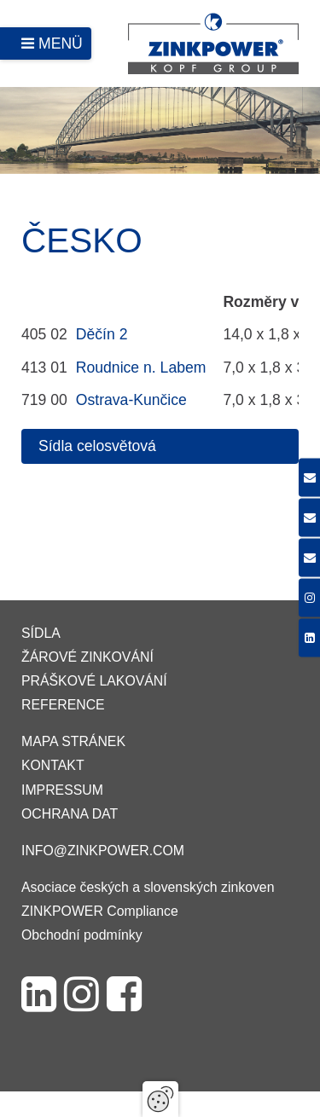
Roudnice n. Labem (141, 367)
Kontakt (52, 765)
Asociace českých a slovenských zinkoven (147, 887)
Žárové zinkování (87, 657)
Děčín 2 (102, 334)
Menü (60, 43)
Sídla (41, 633)
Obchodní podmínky (82, 935)
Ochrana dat (69, 814)
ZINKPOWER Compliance (99, 911)
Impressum (62, 790)
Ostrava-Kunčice (131, 399)
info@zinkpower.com (102, 850)
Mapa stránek (73, 741)
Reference (63, 704)
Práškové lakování (94, 681)
